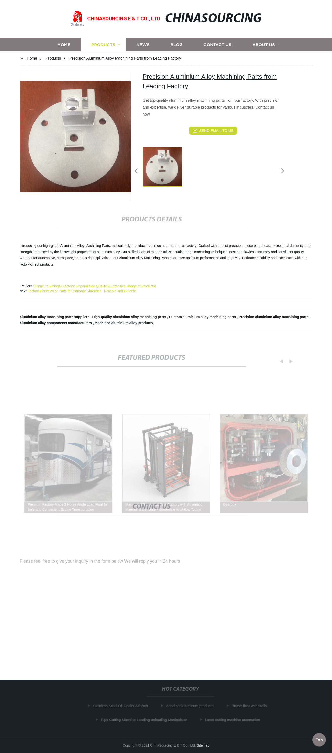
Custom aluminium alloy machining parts (203, 317)
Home (63, 47)
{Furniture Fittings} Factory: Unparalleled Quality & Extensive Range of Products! (95, 286)
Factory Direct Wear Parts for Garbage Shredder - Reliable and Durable (81, 291)
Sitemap (203, 745)
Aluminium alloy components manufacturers (56, 323)
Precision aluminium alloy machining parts (274, 317)
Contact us (217, 47)
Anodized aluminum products (191, 706)
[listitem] (166, 169)
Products (103, 47)
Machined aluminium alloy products (124, 323)
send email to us (213, 130)
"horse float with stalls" (251, 706)
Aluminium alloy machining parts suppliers (55, 317)
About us (263, 47)
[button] (136, 171)
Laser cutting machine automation (234, 720)
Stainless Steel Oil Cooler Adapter (122, 706)
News (143, 47)
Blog (176, 47)
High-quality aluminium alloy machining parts (129, 317)
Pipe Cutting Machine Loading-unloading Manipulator (145, 720)
